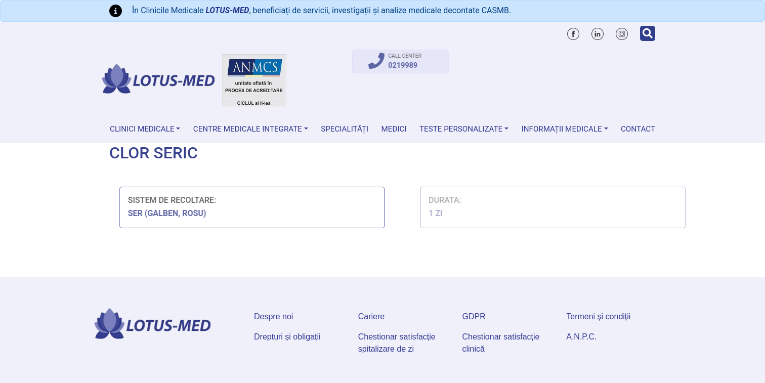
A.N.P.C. (581, 336)
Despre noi (273, 316)
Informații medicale (562, 129)
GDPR (474, 316)
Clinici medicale (142, 129)
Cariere (371, 316)
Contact (638, 129)
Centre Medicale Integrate (247, 129)
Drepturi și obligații (287, 336)
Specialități (344, 129)
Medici (394, 129)
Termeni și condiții (598, 316)
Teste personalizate (460, 129)
